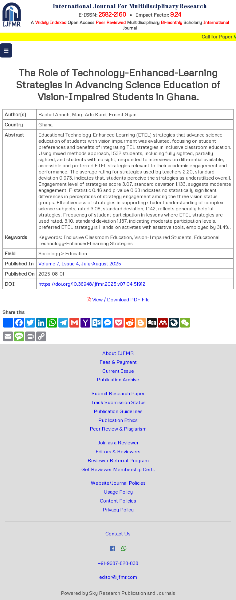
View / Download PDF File (118, 299)
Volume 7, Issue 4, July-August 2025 (79, 263)
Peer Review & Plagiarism (118, 429)
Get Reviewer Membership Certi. (118, 469)
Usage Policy (118, 492)
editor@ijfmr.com (118, 577)
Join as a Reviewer (118, 442)
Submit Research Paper (118, 393)
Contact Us (118, 533)
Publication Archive (118, 379)
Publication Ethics (118, 420)
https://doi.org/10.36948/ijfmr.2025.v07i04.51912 (91, 284)
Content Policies (118, 501)
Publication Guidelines (118, 411)
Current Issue (118, 371)
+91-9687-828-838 (118, 563)
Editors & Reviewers (118, 451)
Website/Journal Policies (118, 483)
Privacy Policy (118, 510)
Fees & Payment (118, 362)
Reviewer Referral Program (118, 460)
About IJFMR (118, 353)
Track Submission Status (118, 402)
